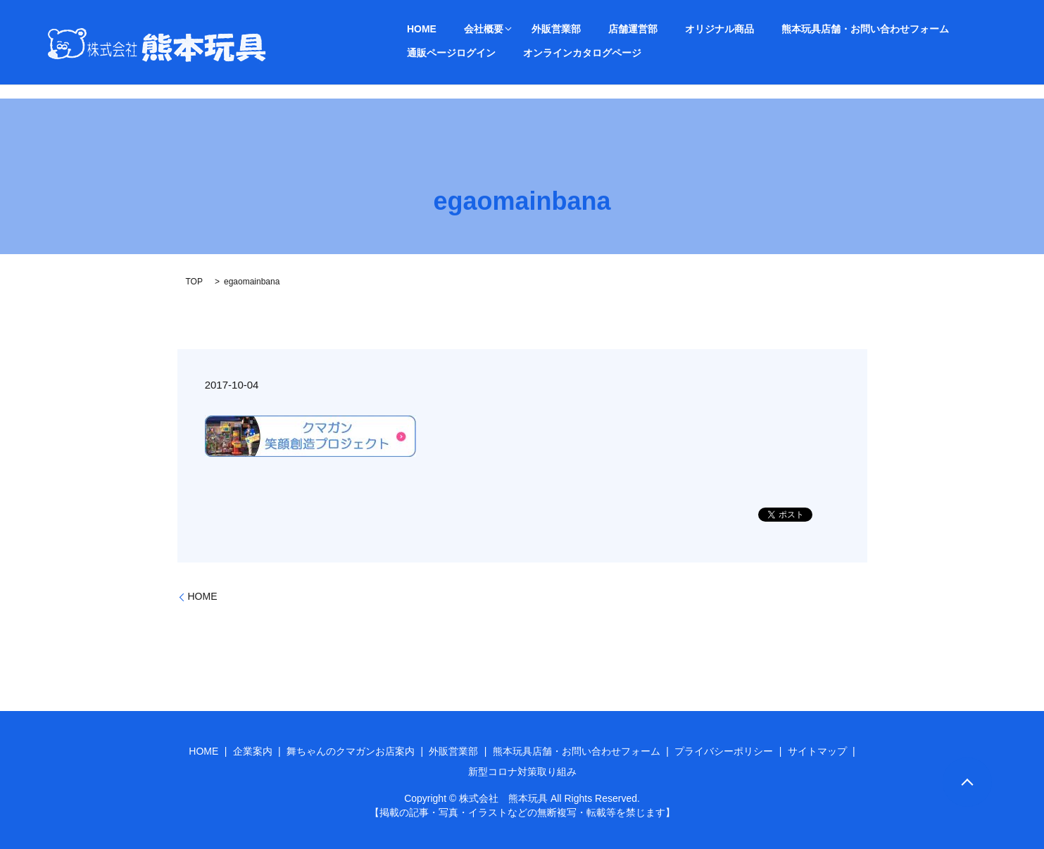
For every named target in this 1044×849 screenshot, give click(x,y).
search (536, 52)
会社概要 (457, 28)
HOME (412, 28)
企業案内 (252, 751)
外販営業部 (521, 28)
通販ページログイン (915, 28)
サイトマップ (817, 751)
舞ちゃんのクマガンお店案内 (351, 751)
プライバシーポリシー (723, 751)
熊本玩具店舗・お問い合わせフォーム (777, 28)
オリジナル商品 (649, 28)
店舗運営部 (580, 28)
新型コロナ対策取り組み (522, 771)
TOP (194, 282)
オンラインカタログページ (457, 52)
